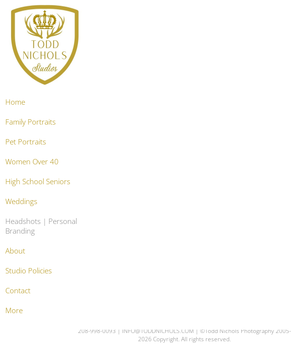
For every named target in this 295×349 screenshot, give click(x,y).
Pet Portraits (25, 141)
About (15, 250)
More (14, 310)
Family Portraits (30, 122)
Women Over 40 (32, 161)
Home (15, 102)
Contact (18, 290)
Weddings (21, 201)
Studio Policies (28, 270)
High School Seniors (37, 181)
